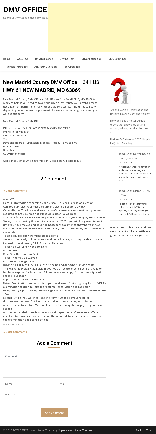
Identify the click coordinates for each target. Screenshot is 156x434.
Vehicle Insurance (17, 66)
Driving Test (67, 58)
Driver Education (91, 58)
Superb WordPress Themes (75, 430)
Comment (54, 365)
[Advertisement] (100, 27)
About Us (22, 58)
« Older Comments (15, 190)
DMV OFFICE (25, 9)
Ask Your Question (45, 66)
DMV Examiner (117, 58)
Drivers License (44, 58)
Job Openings (72, 66)
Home (6, 58)
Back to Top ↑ (144, 430)
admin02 (124, 153)
